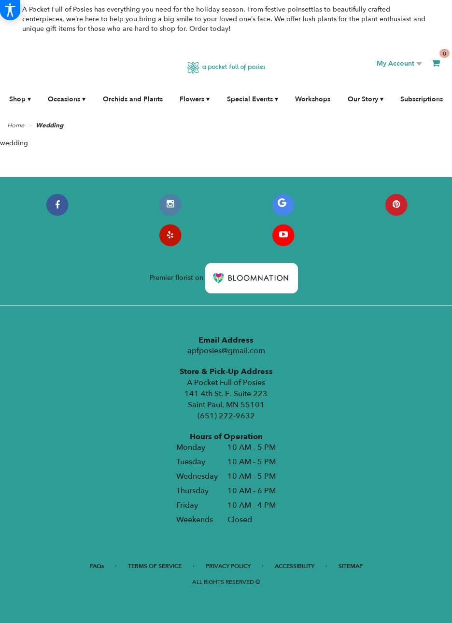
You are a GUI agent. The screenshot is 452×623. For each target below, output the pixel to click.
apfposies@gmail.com (226, 351)
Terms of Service (155, 566)
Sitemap (351, 566)
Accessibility (294, 566)
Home (15, 125)
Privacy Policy (228, 566)
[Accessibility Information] (10, 10)
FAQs (97, 566)
